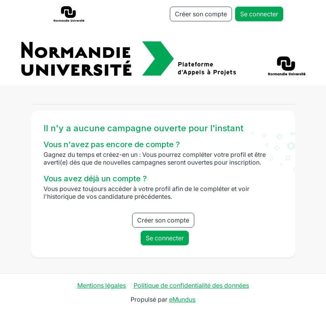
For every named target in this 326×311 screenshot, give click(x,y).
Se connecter (259, 14)
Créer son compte (201, 14)
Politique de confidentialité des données (191, 285)
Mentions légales (101, 285)
